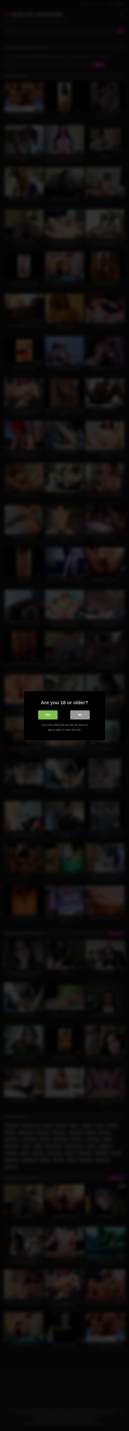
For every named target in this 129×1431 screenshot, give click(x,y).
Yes (47, 714)
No (80, 714)
